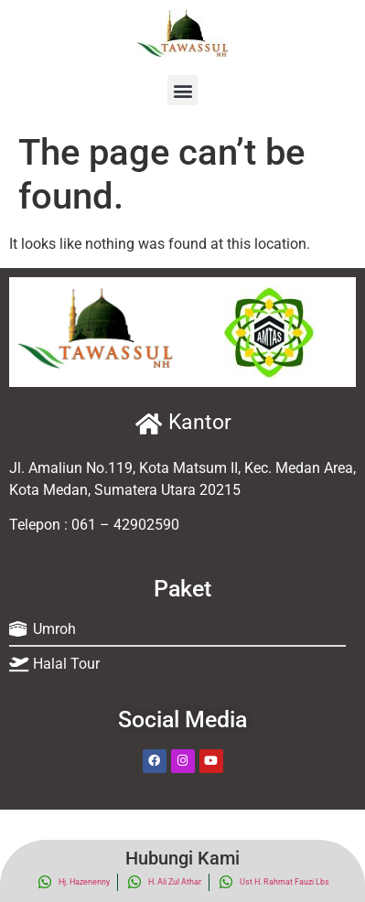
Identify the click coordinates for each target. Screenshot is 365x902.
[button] (182, 90)
